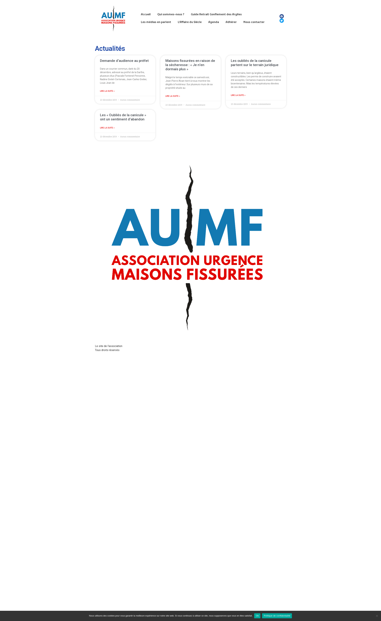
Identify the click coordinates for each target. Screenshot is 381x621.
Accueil (146, 14)
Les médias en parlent (156, 22)
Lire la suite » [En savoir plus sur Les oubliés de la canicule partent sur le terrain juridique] (238, 95)
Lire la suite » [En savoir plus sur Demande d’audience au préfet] (107, 91)
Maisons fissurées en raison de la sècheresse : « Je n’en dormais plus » (190, 65)
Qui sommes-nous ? (170, 14)
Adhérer (231, 22)
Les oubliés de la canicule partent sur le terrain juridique (254, 63)
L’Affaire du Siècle (190, 22)
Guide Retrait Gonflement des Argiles (216, 14)
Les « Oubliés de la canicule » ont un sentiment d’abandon (123, 117)
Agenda (213, 22)
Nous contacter (254, 22)
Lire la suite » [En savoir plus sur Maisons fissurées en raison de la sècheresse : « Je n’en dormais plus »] (172, 96)
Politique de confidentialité (277, 615)
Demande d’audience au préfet (124, 61)
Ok (257, 615)
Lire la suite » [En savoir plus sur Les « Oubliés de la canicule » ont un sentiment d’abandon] (107, 128)
